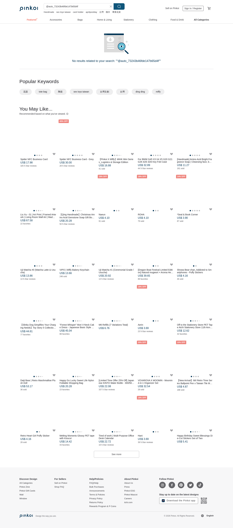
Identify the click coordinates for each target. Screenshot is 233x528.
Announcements (97, 491)
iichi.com (128, 502)
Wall (21, 495)
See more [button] (117, 454)
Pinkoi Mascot (130, 495)
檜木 (108, 12)
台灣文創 (104, 91)
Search (119, 6)
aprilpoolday (91, 12)
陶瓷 (60, 91)
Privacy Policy (95, 498)
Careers (128, 498)
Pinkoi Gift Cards (27, 491)
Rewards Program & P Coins (102, 506)
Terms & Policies (97, 495)
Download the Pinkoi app (178, 500)
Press (127, 487)
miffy (158, 91)
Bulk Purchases (96, 487)
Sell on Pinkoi (172, 8)
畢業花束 (116, 12)
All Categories (26, 483)
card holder (78, 12)
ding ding (140, 91)
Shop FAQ (59, 487)
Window (23, 498)
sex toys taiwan (63, 12)
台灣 (101, 12)
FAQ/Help (93, 483)
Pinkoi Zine (24, 487)
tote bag (43, 91)
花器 (25, 91)
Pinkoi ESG (129, 491)
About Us (128, 483)
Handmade (49, 12)
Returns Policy (96, 502)
